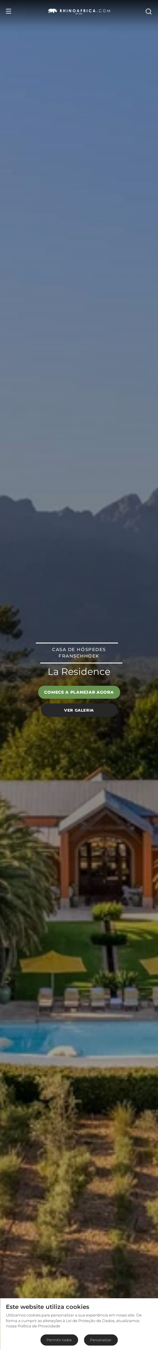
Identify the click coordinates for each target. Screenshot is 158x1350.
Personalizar (101, 1340)
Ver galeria (79, 710)
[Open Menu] (8, 11)
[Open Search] (148, 11)
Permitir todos (59, 1340)
